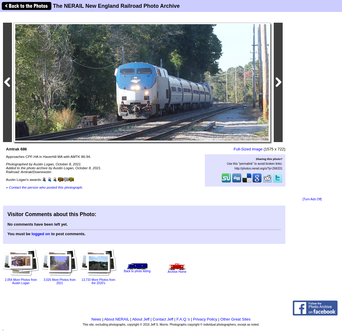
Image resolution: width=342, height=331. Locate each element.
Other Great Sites (235, 319)
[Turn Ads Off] (312, 199)
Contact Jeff (163, 319)
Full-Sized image (248, 149)
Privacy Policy (205, 319)
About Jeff (140, 319)
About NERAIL (116, 319)
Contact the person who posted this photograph (45, 187)
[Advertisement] (312, 105)
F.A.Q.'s (183, 319)
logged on (41, 234)
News (96, 319)
